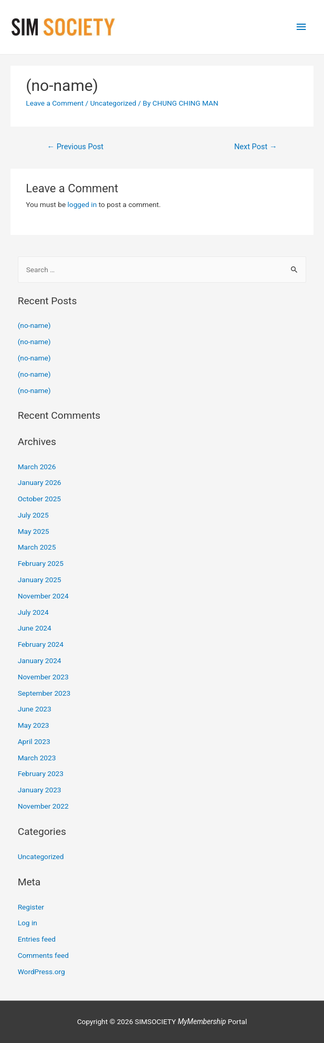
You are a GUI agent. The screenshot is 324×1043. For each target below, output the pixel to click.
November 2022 (43, 806)
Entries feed (37, 939)
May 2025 (33, 531)
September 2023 (44, 693)
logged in (82, 204)
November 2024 (43, 596)
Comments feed (43, 955)
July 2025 (33, 515)
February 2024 (41, 644)
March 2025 (37, 547)
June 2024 (34, 628)
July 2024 (33, 612)
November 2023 (43, 677)
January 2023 (39, 790)
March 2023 (37, 757)
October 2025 (39, 498)
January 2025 (39, 579)
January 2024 (39, 660)
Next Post (255, 146)
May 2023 (33, 725)
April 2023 (34, 741)
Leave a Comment (54, 103)
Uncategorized (113, 103)
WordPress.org (41, 971)
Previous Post (75, 146)
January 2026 (39, 482)
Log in (27, 922)
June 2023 (34, 709)
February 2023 (41, 773)
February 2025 (41, 563)
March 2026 (37, 466)
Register (31, 907)
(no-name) (34, 325)
